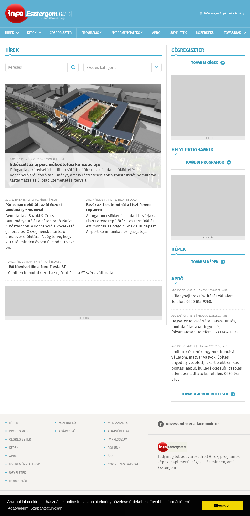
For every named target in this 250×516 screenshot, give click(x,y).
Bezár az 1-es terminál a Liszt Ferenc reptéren (118, 207)
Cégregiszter (61, 33)
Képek (32, 33)
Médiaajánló (118, 423)
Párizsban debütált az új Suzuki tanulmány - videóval (33, 207)
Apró (156, 33)
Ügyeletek (178, 33)
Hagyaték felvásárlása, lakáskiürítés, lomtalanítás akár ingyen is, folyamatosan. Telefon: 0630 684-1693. (205, 326)
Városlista (70, 14)
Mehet (73, 67)
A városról (67, 431)
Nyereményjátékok (127, 33)
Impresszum (117, 439)
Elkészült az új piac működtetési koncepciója (55, 164)
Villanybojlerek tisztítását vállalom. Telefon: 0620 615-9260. (203, 299)
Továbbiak (232, 33)
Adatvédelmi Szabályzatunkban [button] (35, 508)
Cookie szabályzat (123, 464)
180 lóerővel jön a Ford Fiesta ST (37, 267)
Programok (91, 33)
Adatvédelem (118, 431)
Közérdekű (205, 33)
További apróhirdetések (204, 394)
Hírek (9, 33)
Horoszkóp (18, 481)
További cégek (204, 63)
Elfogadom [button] (223, 505)
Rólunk (114, 448)
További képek (204, 262)
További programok (204, 162)
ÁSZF (111, 456)
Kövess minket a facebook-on (192, 424)
